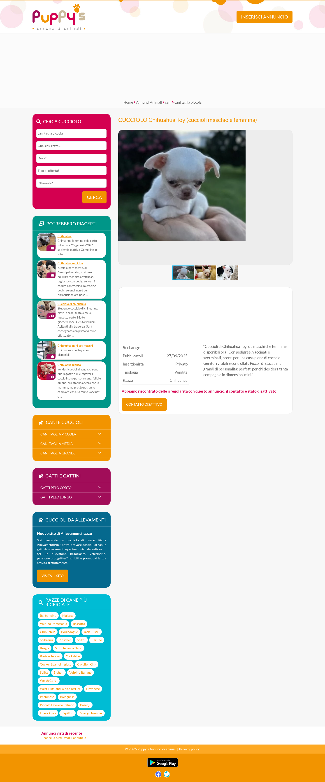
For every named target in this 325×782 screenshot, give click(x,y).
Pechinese (47, 697)
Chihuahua (65, 236)
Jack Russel (92, 632)
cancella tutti (53, 738)
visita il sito (53, 576)
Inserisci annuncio (264, 16)
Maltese (67, 615)
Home (128, 102)
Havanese (93, 689)
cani (168, 102)
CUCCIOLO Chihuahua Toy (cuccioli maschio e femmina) (187, 119)
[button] (121, 197)
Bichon (58, 672)
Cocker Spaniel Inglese (55, 664)
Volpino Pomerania (53, 624)
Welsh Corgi (48, 680)
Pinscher (65, 640)
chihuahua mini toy (70, 263)
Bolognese (67, 697)
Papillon (67, 713)
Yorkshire (73, 656)
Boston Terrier (50, 656)
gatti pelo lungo (56, 497)
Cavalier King (86, 664)
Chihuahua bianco (69, 365)
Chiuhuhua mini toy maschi (75, 345)
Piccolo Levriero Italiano (57, 705)
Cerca (94, 197)
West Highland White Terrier (60, 689)
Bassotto (79, 624)
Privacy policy (189, 749)
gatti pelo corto (56, 488)
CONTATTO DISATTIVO (144, 404)
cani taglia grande (58, 453)
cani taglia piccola (188, 102)
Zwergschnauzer (90, 713)
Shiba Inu (46, 640)
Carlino (96, 640)
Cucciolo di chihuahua (72, 304)
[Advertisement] (162, 65)
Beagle (44, 648)
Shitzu (81, 640)
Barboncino (48, 615)
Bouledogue (69, 632)
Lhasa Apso (48, 713)
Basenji (85, 705)
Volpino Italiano (80, 672)
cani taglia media (56, 444)
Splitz (44, 672)
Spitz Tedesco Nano (68, 648)
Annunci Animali (149, 102)
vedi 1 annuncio (75, 738)
